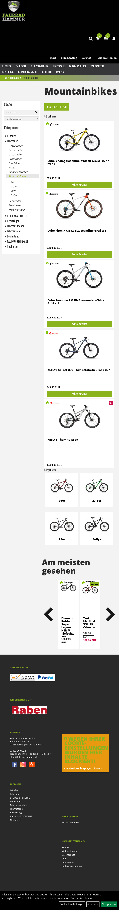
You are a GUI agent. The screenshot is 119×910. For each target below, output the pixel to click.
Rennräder (15, 201)
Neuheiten (47, 72)
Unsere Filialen (107, 58)
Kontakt (66, 847)
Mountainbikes (31, 78)
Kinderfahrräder (18, 172)
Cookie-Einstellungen (72, 904)
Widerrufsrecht (70, 851)
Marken (60, 72)
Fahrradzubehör (77, 66)
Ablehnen (93, 904)
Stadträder (15, 205)
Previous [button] (48, 614)
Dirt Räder (15, 163)
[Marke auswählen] (21, 118)
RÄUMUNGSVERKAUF (27, 72)
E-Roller (6, 66)
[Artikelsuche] (91, 38)
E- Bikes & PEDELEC (39, 66)
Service (87, 58)
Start (53, 58)
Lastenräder (16, 150)
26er (13, 182)
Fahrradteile (97, 66)
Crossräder (15, 159)
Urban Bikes (16, 154)
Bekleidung (7, 72)
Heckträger (59, 66)
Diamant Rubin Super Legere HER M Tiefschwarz (67, 627)
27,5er (14, 186)
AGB (64, 858)
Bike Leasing (69, 58)
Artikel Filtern (57, 107)
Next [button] (111, 614)
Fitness (13, 167)
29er (13, 190)
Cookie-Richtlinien (81, 898)
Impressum (68, 862)
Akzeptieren (109, 904)
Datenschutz (68, 854)
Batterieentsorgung (72, 865)
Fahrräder (21, 66)
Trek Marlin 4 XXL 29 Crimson (89, 622)
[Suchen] (36, 112)
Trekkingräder (17, 209)
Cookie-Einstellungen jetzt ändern (83, 768)
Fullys (14, 195)
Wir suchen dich (70, 822)
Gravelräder (16, 146)
